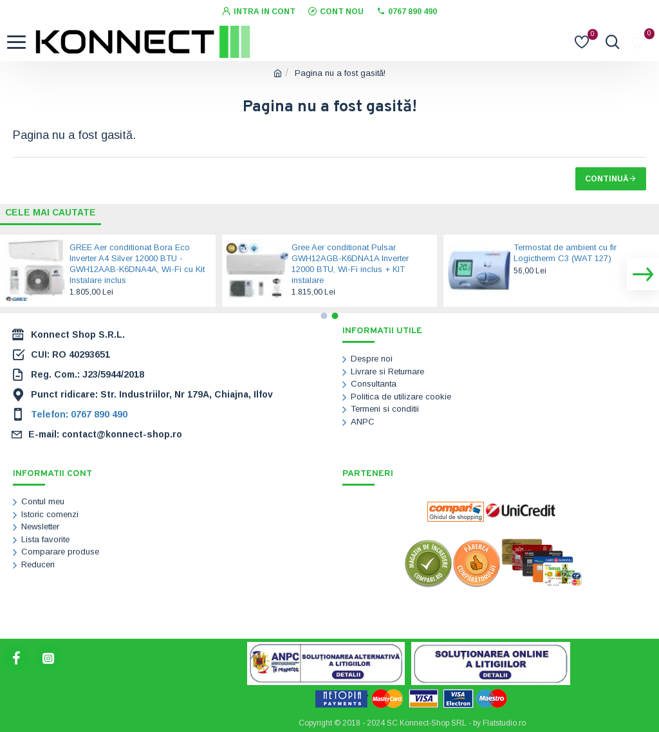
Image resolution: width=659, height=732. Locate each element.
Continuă (607, 178)
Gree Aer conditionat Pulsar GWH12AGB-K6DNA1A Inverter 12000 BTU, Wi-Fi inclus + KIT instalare (350, 263)
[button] (643, 274)
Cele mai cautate (51, 211)
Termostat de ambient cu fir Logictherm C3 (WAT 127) (565, 252)
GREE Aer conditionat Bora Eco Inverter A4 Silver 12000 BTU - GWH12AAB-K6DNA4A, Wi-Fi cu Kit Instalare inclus (137, 263)
